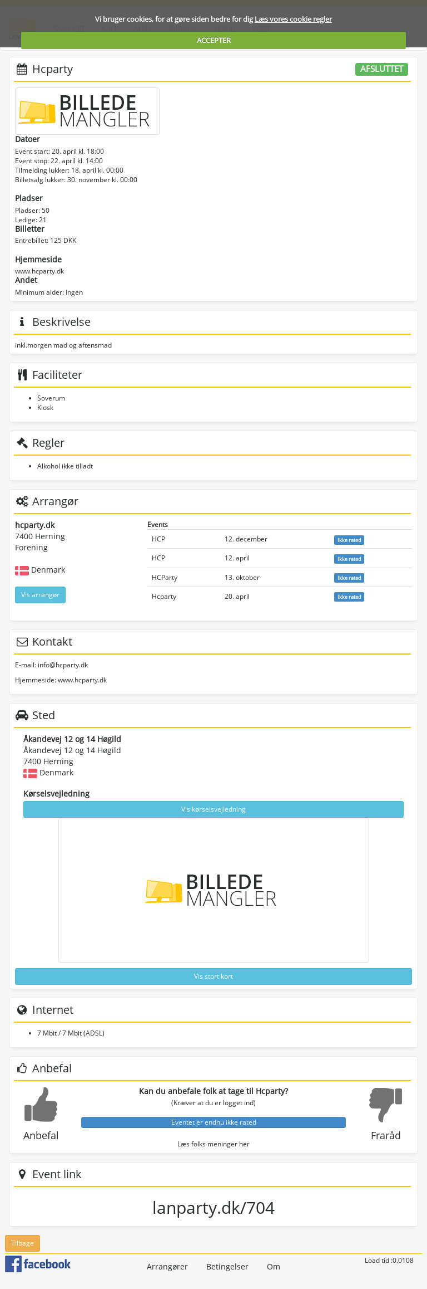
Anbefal (41, 1135)
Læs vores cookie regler (293, 19)
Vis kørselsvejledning (213, 809)
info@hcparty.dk (63, 665)
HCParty (164, 577)
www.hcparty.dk (39, 271)
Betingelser (227, 1266)
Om (273, 1266)
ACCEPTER (214, 40)
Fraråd (386, 1135)
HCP (158, 539)
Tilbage (22, 1243)
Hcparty (164, 596)
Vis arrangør (40, 594)
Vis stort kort (213, 976)
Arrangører (167, 1266)
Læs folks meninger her (213, 1144)
